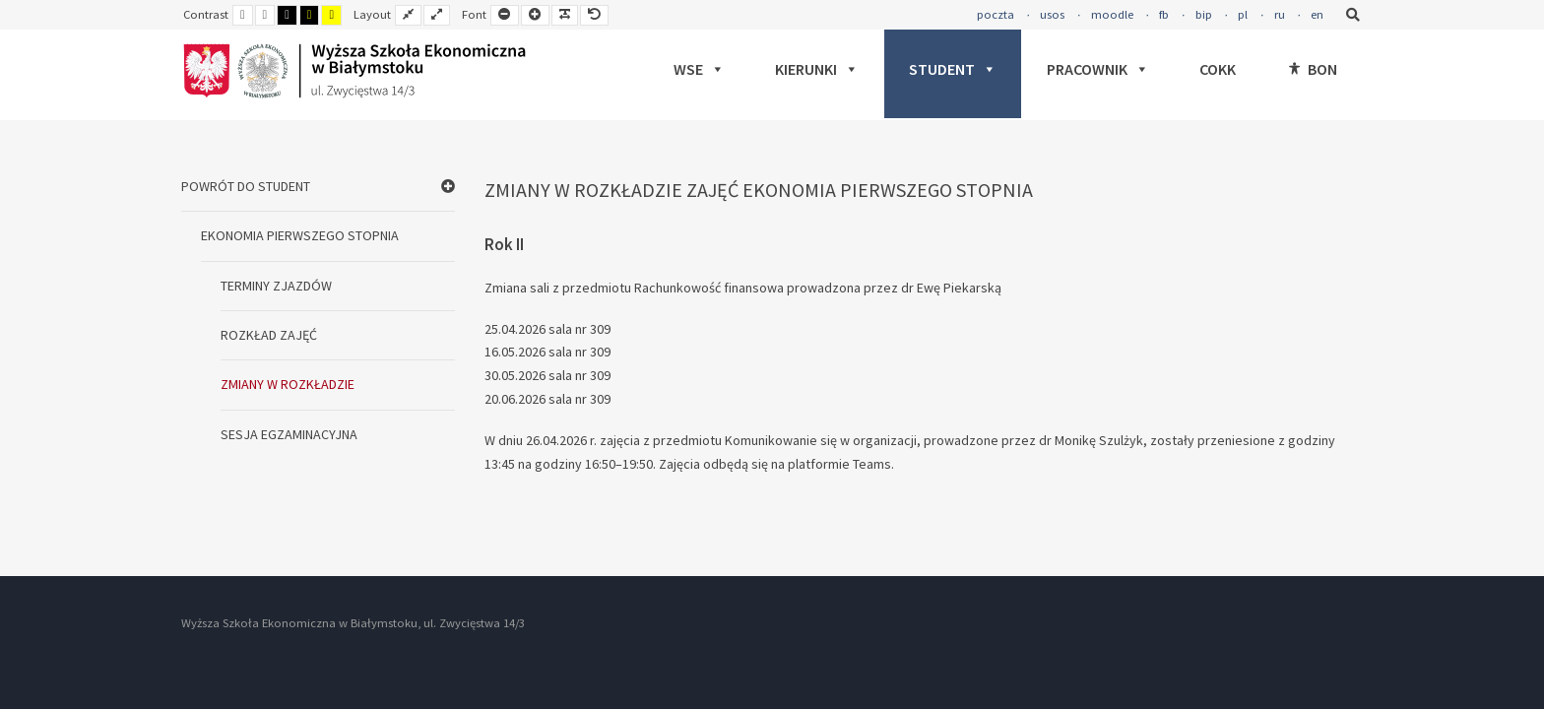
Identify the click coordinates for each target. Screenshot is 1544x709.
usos (1052, 14)
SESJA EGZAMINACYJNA (289, 434)
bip (1203, 14)
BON (1322, 69)
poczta (995, 14)
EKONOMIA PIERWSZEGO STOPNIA (300, 235)
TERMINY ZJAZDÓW (276, 285)
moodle (1112, 14)
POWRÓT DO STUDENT (245, 186)
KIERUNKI (817, 69)
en (1317, 14)
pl (1243, 14)
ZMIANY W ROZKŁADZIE (287, 384)
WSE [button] (699, 69)
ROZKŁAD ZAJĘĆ (269, 335)
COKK (1217, 69)
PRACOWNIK (1098, 69)
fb (1164, 14)
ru (1279, 14)
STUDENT (953, 69)
